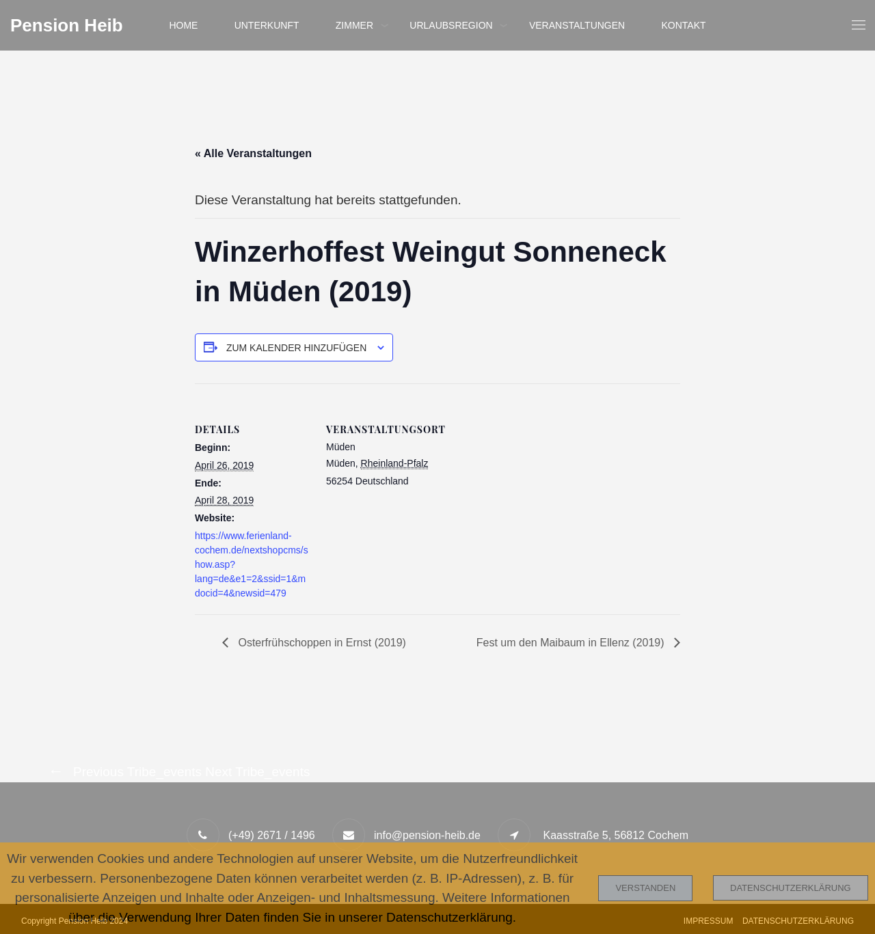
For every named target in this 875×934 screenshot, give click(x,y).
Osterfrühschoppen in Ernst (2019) (320, 642)
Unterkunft (266, 25)
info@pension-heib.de (427, 835)
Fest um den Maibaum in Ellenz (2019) (571, 642)
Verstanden (645, 888)
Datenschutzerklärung (790, 888)
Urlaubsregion (450, 25)
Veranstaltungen (577, 25)
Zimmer (354, 25)
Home (183, 25)
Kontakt (684, 25)
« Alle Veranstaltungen (253, 153)
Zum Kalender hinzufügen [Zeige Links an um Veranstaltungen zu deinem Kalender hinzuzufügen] (296, 347)
